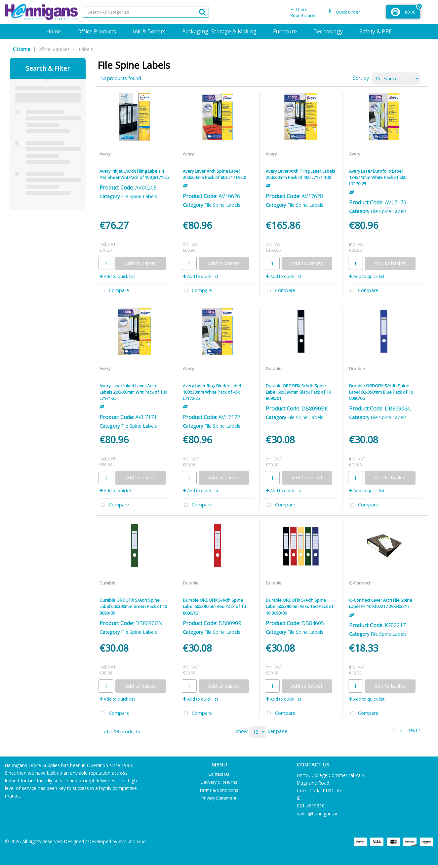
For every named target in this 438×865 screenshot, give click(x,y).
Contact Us (218, 774)
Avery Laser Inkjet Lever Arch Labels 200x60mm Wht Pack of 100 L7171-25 (133, 392)
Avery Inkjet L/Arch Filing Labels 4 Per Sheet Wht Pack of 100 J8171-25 (134, 174)
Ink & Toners (149, 31)
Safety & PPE (375, 31)
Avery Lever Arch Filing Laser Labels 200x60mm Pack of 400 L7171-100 (300, 174)
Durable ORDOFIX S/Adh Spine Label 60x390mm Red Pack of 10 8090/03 (214, 606)
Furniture (285, 31)
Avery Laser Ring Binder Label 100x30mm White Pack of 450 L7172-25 (212, 392)
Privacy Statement (218, 798)
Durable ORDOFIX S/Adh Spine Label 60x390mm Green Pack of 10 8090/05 (133, 606)
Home (53, 31)
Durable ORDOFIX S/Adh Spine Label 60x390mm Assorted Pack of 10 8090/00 (299, 606)
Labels (86, 49)
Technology (328, 31)
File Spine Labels (139, 196)
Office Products (96, 31)
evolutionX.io (132, 841)
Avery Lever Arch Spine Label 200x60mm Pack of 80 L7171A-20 (214, 174)
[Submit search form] (202, 11)
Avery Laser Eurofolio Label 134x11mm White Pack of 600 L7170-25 (377, 177)
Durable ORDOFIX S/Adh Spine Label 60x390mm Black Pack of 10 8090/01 (298, 392)
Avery (105, 154)
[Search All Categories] (146, 12)
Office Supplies (53, 49)
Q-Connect (359, 583)
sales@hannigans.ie (317, 813)
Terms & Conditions (218, 790)
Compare (113, 291)
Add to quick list (117, 276)
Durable (274, 368)
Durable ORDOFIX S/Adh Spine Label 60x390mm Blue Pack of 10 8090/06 (381, 392)
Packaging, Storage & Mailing (219, 31)
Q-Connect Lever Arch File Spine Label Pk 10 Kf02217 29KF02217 (380, 603)
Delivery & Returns (219, 782)
